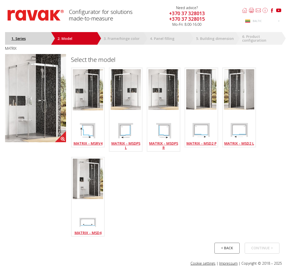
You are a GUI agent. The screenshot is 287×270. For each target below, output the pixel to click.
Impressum (228, 263)
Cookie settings (202, 263)
